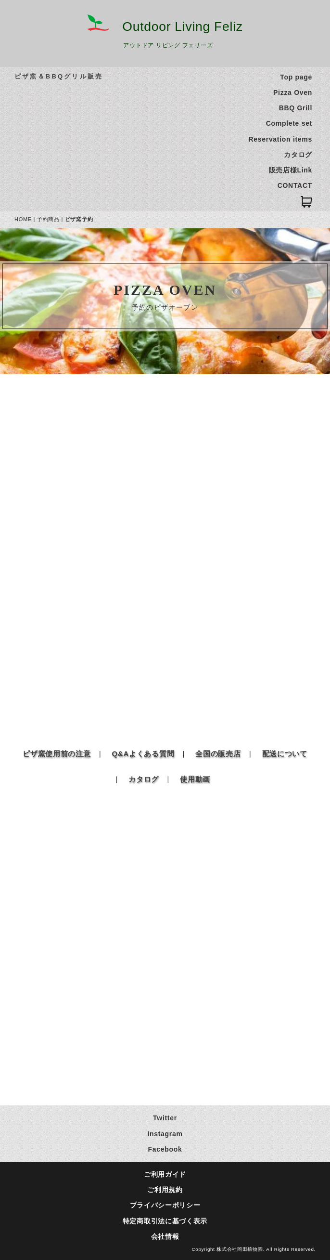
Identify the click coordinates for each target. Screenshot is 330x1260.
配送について (284, 753)
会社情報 (165, 1236)
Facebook (165, 1149)
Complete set (289, 123)
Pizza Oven (292, 92)
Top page (296, 77)
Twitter (165, 1118)
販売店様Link (290, 170)
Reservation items (280, 139)
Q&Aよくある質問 (143, 753)
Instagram (164, 1134)
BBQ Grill (295, 108)
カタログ (298, 154)
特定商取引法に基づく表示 (165, 1221)
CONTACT (295, 185)
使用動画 (195, 779)
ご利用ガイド (165, 1174)
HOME (23, 219)
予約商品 (48, 219)
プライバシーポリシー (165, 1205)
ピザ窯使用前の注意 (56, 753)
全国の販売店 (218, 753)
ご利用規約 (165, 1190)
